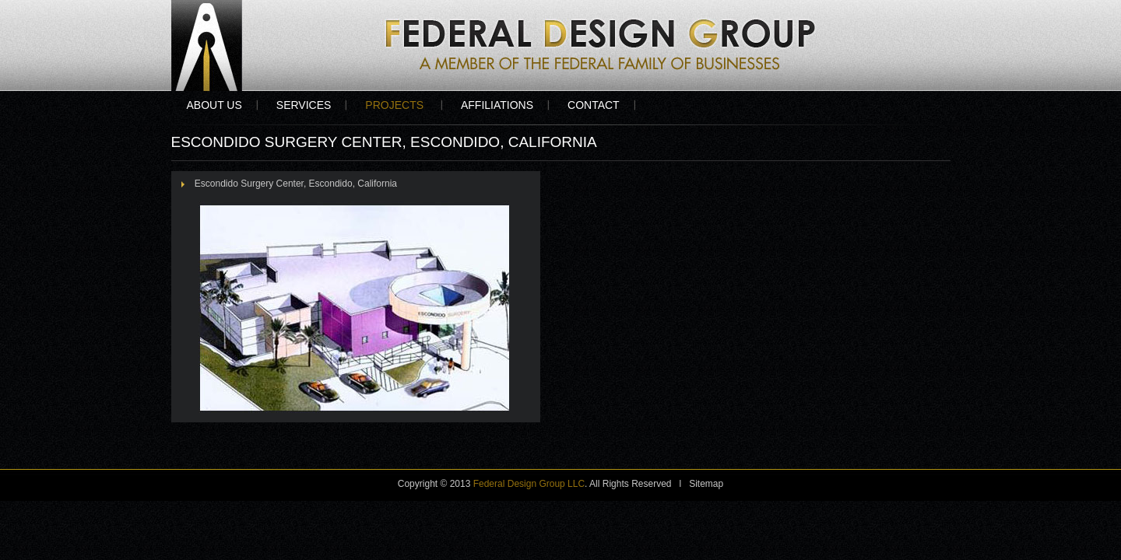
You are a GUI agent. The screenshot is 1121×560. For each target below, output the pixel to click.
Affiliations (497, 105)
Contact (594, 105)
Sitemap (706, 483)
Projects (396, 105)
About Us (214, 105)
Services (304, 105)
